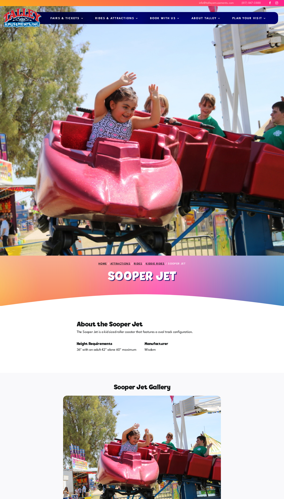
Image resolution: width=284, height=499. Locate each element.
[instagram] (276, 3)
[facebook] (270, 3)
